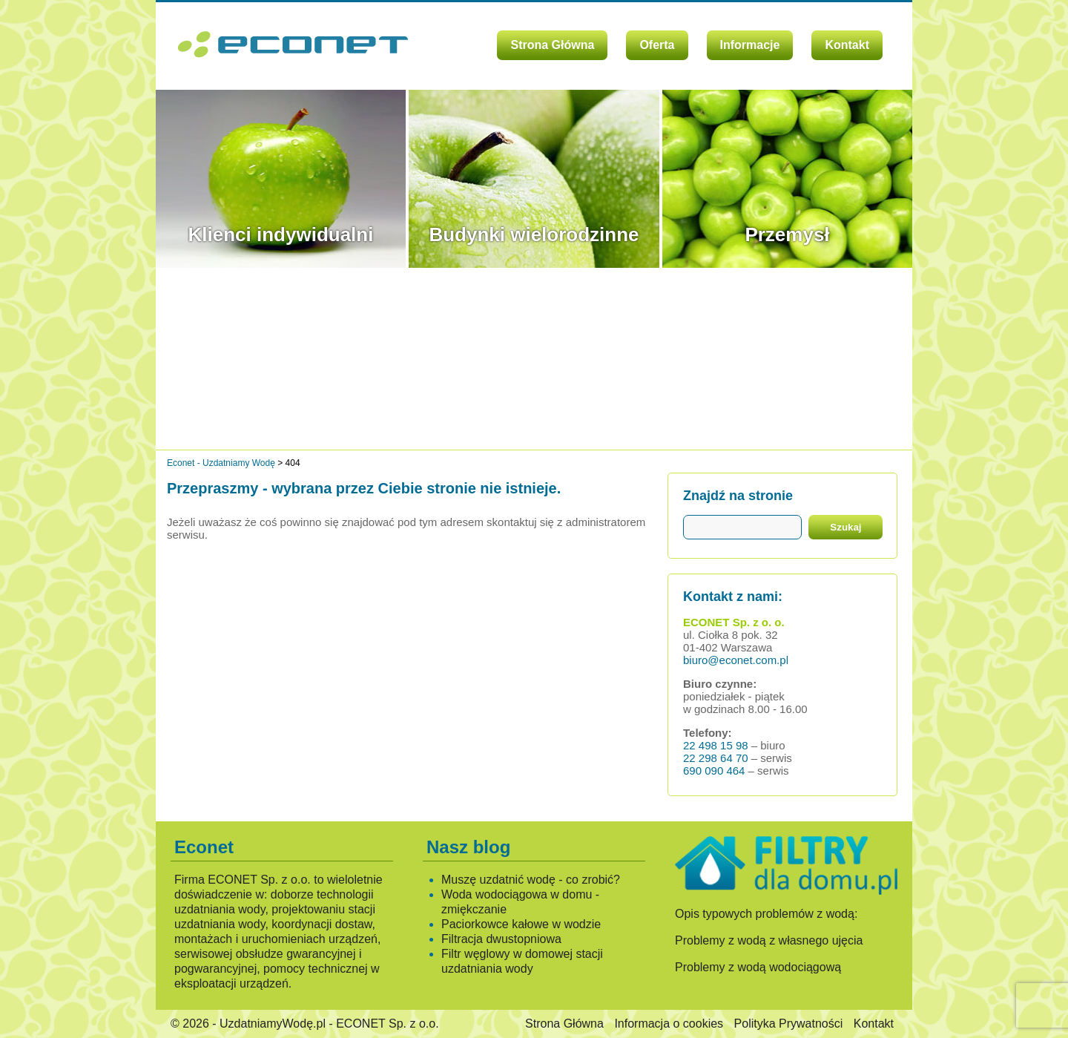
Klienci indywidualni (281, 234)
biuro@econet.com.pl (735, 660)
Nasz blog (468, 847)
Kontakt (847, 45)
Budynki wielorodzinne (534, 234)
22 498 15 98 (715, 745)
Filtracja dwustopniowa (501, 939)
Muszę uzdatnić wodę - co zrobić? (530, 879)
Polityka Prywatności (788, 1023)
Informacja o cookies (668, 1023)
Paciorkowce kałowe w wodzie (521, 924)
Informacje (750, 45)
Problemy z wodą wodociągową (758, 967)
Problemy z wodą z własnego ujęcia (769, 940)
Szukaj (845, 527)
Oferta (656, 45)
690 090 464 (714, 770)
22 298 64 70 (715, 758)
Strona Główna (552, 45)
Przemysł (787, 234)
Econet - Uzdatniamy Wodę (221, 463)
